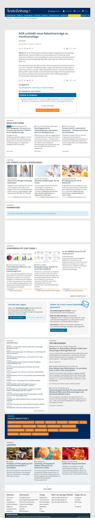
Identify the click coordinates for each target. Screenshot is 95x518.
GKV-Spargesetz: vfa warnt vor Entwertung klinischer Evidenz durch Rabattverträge (19, 130)
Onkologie (29, 430)
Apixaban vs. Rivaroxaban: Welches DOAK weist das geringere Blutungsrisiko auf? (25, 347)
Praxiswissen (28, 16)
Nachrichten (11, 16)
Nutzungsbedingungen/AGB (28, 500)
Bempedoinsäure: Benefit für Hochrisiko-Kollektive (46, 268)
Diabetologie (73, 422)
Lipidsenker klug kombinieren (74, 464)
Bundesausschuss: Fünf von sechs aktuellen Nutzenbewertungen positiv (26, 376)
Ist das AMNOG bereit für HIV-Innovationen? (74, 253)
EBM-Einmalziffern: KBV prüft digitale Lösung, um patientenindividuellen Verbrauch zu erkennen (21, 385)
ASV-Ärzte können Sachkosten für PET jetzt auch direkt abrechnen (23, 368)
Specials (44, 16)
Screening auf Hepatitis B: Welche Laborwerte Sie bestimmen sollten (44, 466)
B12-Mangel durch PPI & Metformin (71, 182)
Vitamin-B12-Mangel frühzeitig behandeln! (19, 182)
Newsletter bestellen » (58, 330)
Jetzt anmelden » (17, 318)
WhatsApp (78, 502)
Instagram (78, 498)
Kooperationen (54, 16)
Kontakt (22, 509)
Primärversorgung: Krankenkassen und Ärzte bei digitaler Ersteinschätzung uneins (24, 363)
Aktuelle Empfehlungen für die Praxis (47, 182)
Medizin (19, 16)
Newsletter (43, 507)
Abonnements (44, 505)
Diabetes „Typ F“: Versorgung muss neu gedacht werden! (23, 381)
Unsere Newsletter (17, 418)
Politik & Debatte (74, 16)
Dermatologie (62, 422)
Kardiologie (41, 426)
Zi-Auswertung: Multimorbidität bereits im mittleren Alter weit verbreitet (25, 400)
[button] (84, 11)
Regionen (64, 16)
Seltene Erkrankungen (40, 434)
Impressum (23, 507)
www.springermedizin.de (59, 498)
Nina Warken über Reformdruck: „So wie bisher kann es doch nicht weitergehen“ (25, 357)
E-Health (83, 422)
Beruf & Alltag (50, 422)
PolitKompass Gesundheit (68, 430)
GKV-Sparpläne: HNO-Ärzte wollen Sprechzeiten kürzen (23, 408)
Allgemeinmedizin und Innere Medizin (21, 422)
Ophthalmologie (41, 430)
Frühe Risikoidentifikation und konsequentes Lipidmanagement (19, 269)
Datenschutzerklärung (26, 502)
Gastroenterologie (29, 426)
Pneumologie (53, 430)
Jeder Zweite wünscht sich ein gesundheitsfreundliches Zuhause (26, 404)
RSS (41, 509)
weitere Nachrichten (40, 411)
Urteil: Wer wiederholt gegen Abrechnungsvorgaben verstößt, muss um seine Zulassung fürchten (25, 395)
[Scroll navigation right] (88, 16)
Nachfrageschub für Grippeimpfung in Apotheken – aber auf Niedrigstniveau (46, 130)
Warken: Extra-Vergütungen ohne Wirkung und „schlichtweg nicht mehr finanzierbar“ (26, 352)
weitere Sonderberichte (79, 296)
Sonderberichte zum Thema (21, 248)
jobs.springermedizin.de (59, 502)
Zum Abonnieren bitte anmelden (47, 110)
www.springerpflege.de (59, 500)
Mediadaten (43, 498)
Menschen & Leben (68, 426)
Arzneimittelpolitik (25, 88)
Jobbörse (9, 511)
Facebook (78, 507)
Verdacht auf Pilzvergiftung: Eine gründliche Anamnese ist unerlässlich (20, 466)
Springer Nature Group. (43, 517)
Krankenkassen (36, 88)
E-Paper (42, 511)
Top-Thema (39, 422)
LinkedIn (77, 500)
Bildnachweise (24, 511)
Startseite (10, 498)
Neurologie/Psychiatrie (16, 430)
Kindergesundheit (54, 426)
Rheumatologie (25, 434)
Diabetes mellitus (48, 88)
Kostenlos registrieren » (36, 318)
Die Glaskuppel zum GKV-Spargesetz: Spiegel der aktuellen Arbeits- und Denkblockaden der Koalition (24, 390)
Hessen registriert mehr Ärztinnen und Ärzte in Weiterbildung (25, 372)
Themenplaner (44, 500)
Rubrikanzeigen (45, 502)
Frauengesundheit (15, 426)
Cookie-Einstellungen (26, 505)
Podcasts (37, 16)
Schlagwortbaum (25, 498)
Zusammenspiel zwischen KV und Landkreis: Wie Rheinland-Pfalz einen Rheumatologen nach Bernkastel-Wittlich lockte (68, 392)
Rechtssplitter (13, 434)
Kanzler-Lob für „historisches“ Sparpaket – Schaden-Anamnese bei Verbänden (75, 130)
